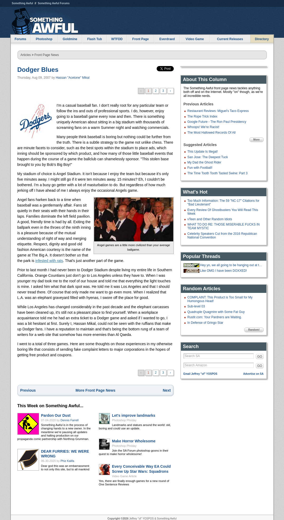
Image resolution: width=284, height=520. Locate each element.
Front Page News (47, 55)
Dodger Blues (38, 69)
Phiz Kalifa (67, 460)
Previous (28, 390)
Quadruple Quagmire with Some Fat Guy (216, 312)
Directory (262, 39)
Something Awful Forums (54, 3)
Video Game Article (124, 476)
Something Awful (22, 3)
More (256, 139)
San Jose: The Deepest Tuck (207, 157)
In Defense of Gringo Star (205, 323)
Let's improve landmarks (133, 415)
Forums (20, 39)
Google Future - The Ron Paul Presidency (216, 122)
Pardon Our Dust (56, 415)
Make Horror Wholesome (134, 441)
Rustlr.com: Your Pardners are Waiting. (214, 317)
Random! (253, 329)
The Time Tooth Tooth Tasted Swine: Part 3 (217, 173)
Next (167, 390)
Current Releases (230, 39)
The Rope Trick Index (202, 116)
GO (259, 356)
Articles (26, 55)
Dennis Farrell (70, 420)
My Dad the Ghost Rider (204, 162)
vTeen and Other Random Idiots (209, 219)
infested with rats (49, 261)
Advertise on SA (253, 373)
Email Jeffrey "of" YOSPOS (201, 373)
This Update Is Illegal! (202, 151)
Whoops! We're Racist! (203, 127)
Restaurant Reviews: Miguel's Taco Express (218, 111)
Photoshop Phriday (124, 420)
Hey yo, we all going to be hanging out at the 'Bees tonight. (231, 265)
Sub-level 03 (196, 306)
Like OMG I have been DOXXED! (223, 271)
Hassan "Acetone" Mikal (72, 77)
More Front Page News (95, 390)
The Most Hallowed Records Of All (211, 132)
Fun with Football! (200, 168)
